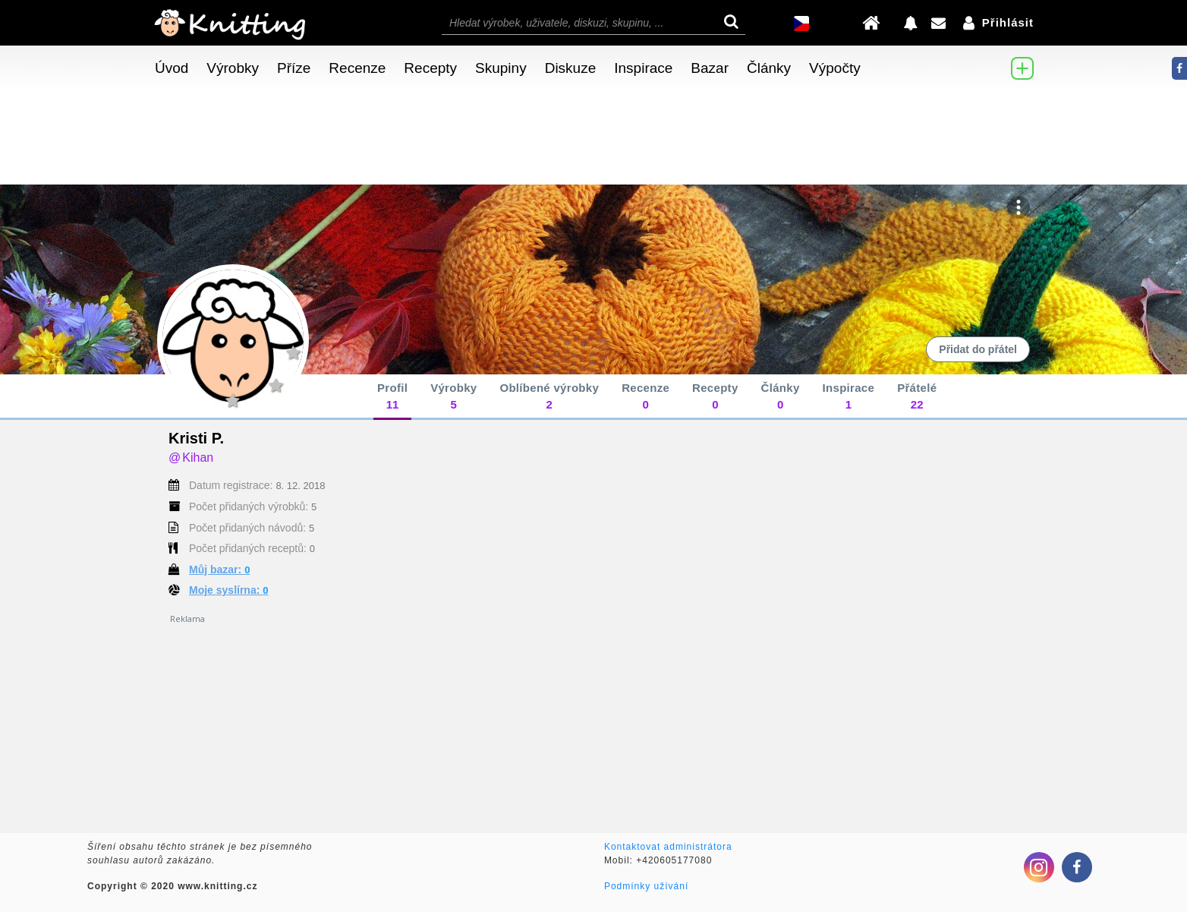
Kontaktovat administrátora (668, 846)
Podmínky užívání (646, 886)
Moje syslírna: (229, 590)
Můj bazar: (219, 569)
